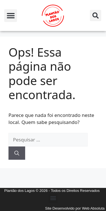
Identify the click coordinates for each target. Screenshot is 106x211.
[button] (10, 15)
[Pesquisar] (16, 153)
